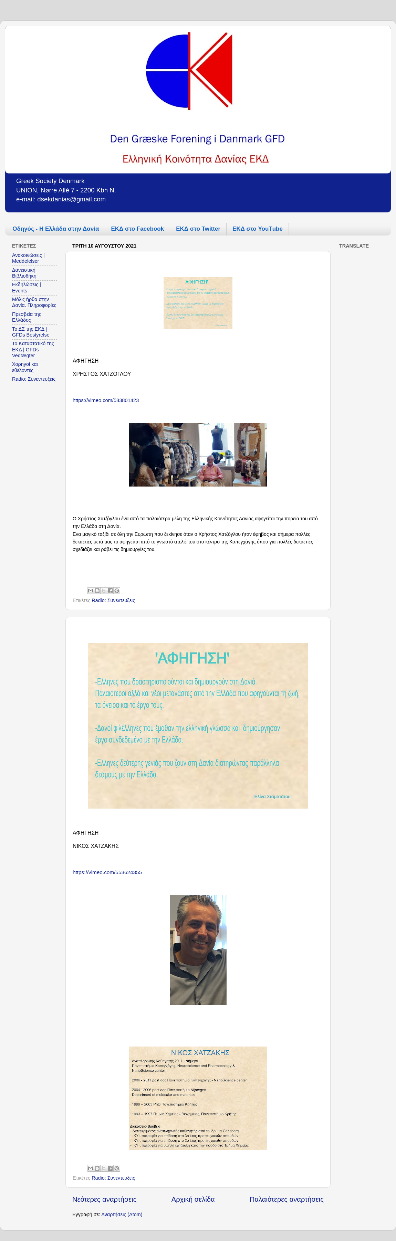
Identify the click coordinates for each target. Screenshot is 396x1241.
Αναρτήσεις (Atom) (121, 1214)
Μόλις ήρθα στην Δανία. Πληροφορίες (34, 302)
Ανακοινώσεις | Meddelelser (28, 258)
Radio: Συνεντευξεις (113, 600)
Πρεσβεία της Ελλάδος (26, 317)
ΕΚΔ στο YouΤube (257, 229)
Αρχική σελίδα (193, 1199)
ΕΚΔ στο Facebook (137, 229)
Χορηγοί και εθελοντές (25, 367)
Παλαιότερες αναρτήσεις (287, 1199)
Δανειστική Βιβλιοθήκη (24, 273)
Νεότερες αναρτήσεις (104, 1199)
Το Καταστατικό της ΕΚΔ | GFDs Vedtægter (33, 349)
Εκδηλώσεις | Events (26, 287)
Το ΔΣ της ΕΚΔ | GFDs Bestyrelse (31, 332)
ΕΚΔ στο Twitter (198, 229)
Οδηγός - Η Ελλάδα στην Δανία (55, 229)
